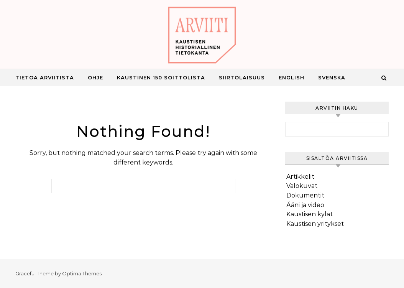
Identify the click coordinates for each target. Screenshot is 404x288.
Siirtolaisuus (242, 77)
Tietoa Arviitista (44, 77)
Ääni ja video (305, 205)
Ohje (95, 77)
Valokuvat (301, 185)
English (291, 77)
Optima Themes (82, 273)
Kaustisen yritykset (315, 223)
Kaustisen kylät (309, 214)
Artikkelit (300, 176)
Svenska (331, 77)
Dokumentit (305, 195)
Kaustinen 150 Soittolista (161, 77)
